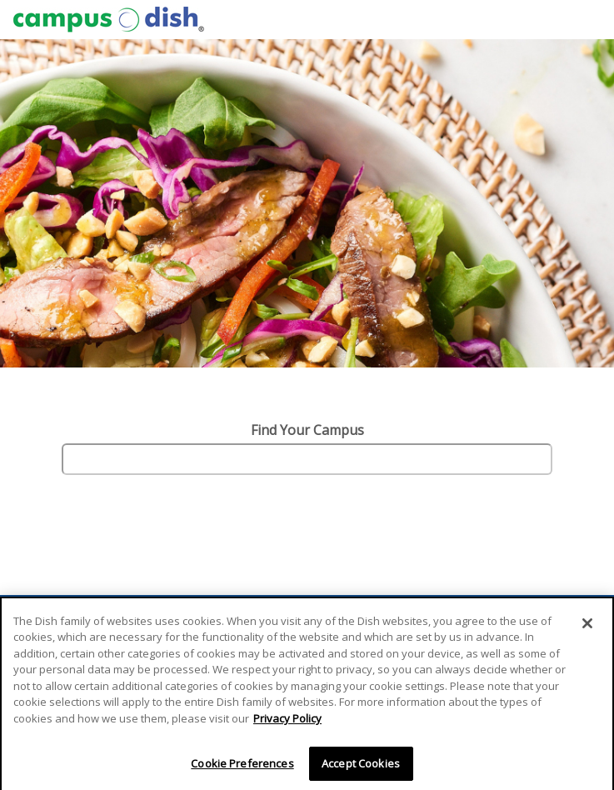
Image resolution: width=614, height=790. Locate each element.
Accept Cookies (361, 767)
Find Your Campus (307, 430)
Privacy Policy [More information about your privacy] (287, 722)
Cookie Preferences (242, 767)
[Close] (587, 627)
